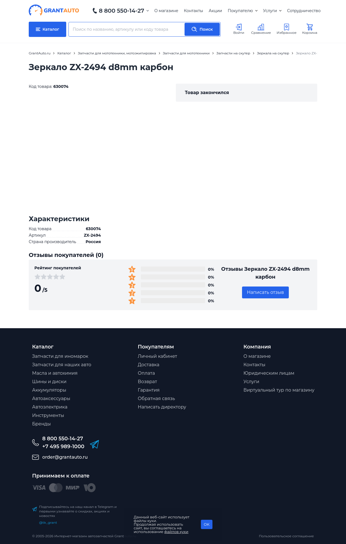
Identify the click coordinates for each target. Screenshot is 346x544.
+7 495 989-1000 (63, 446)
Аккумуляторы (49, 390)
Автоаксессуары (51, 398)
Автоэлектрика (49, 407)
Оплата (146, 373)
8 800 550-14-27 (121, 10)
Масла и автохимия (54, 373)
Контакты (193, 10)
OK (206, 524)
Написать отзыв (265, 292)
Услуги (272, 10)
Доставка (148, 364)
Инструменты (48, 415)
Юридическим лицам (268, 373)
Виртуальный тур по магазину (278, 390)
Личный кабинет (157, 356)
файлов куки (176, 531)
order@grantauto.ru (65, 457)
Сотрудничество (304, 10)
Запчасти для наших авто (61, 364)
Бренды (41, 424)
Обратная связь (156, 398)
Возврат (147, 381)
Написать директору (162, 407)
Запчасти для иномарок (60, 356)
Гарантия (148, 390)
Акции (215, 10)
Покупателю (242, 10)
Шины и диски (49, 381)
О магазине (166, 10)
